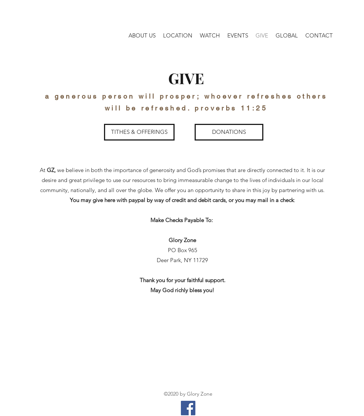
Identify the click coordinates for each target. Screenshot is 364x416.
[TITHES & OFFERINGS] (139, 132)
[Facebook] (188, 408)
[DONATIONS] (229, 132)
